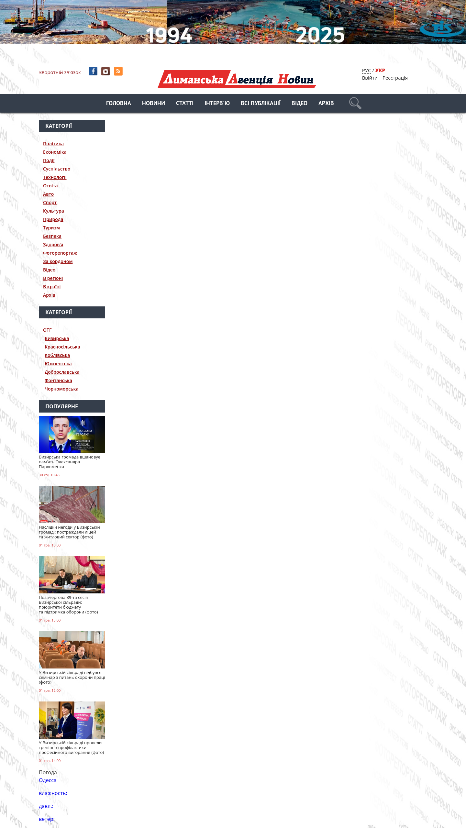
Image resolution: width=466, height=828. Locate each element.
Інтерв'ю (217, 103)
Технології (55, 177)
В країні (52, 286)
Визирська (57, 338)
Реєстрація (395, 77)
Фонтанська (58, 380)
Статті (185, 103)
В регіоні (53, 278)
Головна (118, 103)
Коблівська (57, 355)
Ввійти (370, 77)
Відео (299, 103)
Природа (53, 219)
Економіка (55, 152)
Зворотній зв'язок (60, 72)
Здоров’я (53, 244)
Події (48, 160)
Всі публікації (261, 103)
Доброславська (62, 372)
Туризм (51, 228)
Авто (48, 194)
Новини (153, 103)
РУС (366, 70)
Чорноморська (62, 389)
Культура (53, 211)
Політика (53, 143)
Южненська (58, 363)
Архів (326, 103)
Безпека (52, 236)
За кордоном (57, 261)
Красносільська (62, 347)
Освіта (50, 185)
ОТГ (47, 330)
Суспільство (56, 169)
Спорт (50, 202)
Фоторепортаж (60, 253)
